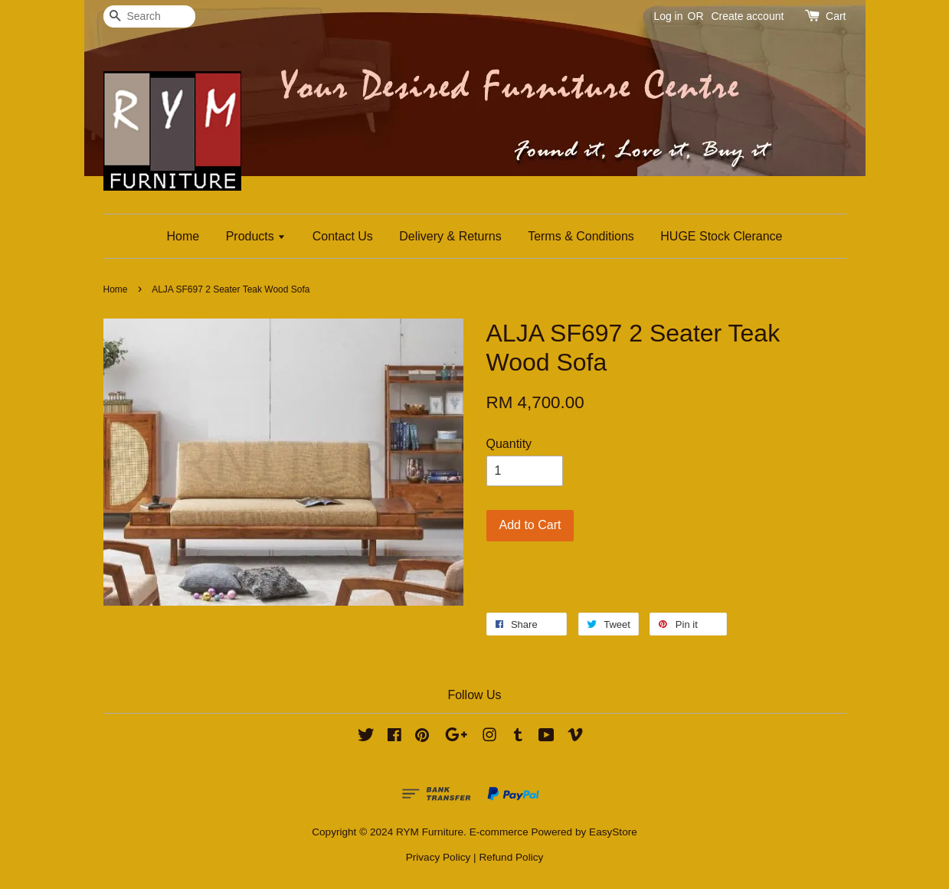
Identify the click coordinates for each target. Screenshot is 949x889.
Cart (836, 16)
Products (256, 236)
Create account (747, 16)
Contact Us (343, 236)
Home (183, 236)
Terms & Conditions (581, 236)
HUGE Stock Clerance (721, 236)
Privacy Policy (438, 857)
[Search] (149, 16)
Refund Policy (511, 857)
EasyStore (613, 832)
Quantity (509, 443)
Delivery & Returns (450, 236)
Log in (667, 16)
